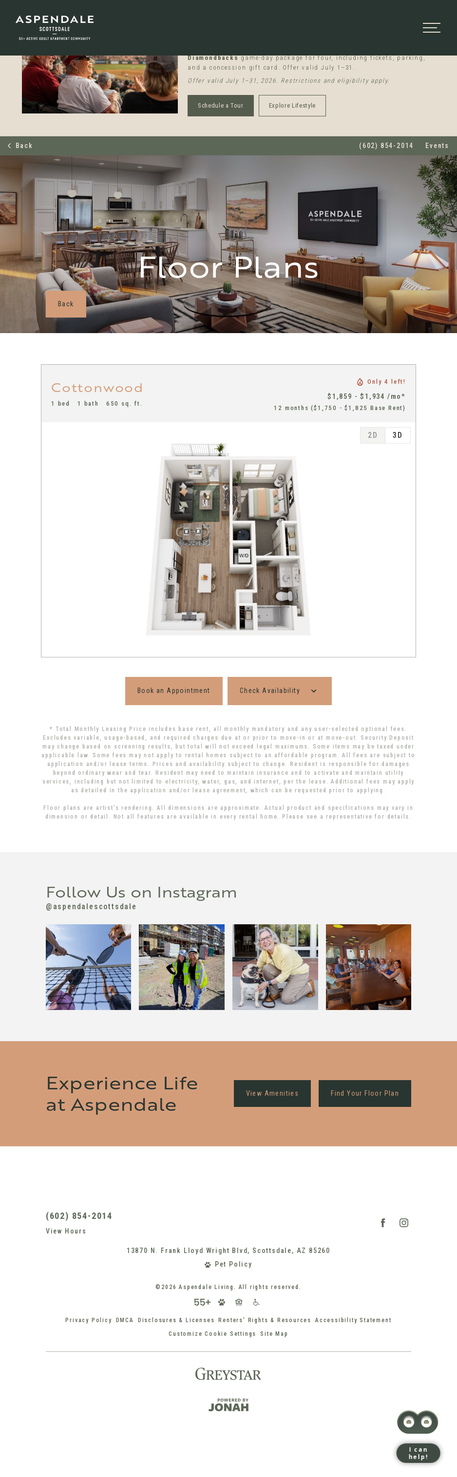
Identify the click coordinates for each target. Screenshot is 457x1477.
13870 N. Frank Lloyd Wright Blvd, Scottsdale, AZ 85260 (228, 1250)
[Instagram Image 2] (182, 967)
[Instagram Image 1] (89, 967)
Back (20, 146)
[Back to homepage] (64, 186)
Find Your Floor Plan (365, 1093)
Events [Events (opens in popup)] (437, 146)
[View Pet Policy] (228, 1264)
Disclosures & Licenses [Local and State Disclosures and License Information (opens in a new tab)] (176, 1320)
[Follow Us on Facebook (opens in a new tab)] (383, 1222)
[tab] (372, 435)
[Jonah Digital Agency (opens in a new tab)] (228, 1405)
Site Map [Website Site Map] (274, 1333)
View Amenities (272, 1093)
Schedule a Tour (221, 105)
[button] (7, 6)
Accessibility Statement (353, 1320)
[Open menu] (431, 186)
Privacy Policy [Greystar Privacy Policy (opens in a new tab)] (88, 1320)
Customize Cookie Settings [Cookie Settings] (212, 1333)
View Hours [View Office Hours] (66, 1231)
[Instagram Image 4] (369, 967)
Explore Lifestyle (292, 105)
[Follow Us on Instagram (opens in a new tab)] (404, 1222)
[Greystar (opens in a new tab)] (228, 1374)
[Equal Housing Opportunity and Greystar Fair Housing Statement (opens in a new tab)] (239, 1302)
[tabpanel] (228, 539)
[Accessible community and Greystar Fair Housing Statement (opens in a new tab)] (256, 1302)
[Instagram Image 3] (275, 967)
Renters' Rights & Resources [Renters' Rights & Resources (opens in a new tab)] (264, 1320)
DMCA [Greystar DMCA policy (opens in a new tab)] (125, 1320)
